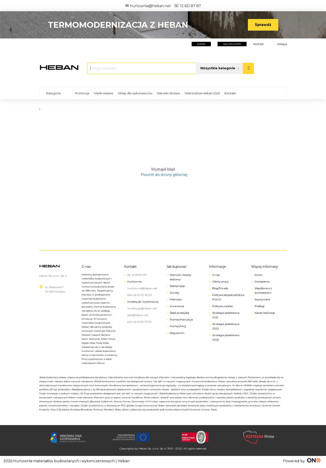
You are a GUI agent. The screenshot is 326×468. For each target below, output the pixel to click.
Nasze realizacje (265, 312)
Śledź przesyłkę (179, 312)
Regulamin (177, 333)
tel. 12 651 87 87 (137, 274)
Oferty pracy (220, 281)
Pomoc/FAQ (178, 326)
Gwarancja (177, 306)
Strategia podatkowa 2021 (225, 315)
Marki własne (103, 93)
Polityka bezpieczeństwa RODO (228, 297)
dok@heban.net (137, 315)
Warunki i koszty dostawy (180, 277)
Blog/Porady (220, 288)
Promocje (82, 93)
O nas (86, 267)
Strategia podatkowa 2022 (225, 326)
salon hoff (232, 44)
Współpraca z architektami (263, 290)
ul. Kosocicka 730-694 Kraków (55, 289)
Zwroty (174, 292)
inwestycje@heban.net (142, 308)
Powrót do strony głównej (163, 175)
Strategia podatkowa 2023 (225, 337)
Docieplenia (262, 281)
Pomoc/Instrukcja (181, 319)
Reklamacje (177, 286)
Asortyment (262, 299)
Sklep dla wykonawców (135, 93)
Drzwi (259, 274)
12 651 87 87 (187, 6)
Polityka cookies (222, 306)
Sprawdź (263, 25)
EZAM (201, 44)
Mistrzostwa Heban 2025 (202, 93)
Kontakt (258, 44)
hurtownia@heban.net (148, 6)
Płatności (176, 299)
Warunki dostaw (168, 93)
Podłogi (259, 306)
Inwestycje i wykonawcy (143, 301)
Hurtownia (134, 281)
